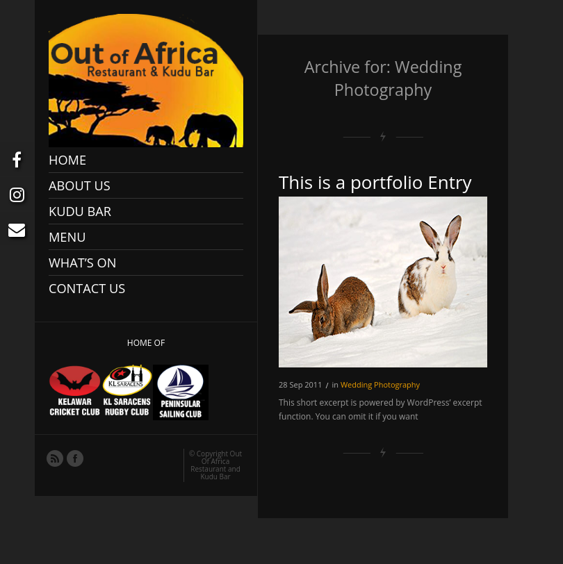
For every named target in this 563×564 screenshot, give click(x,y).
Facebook (74, 458)
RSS (54, 458)
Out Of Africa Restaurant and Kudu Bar (216, 465)
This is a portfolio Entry (375, 181)
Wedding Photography (380, 384)
